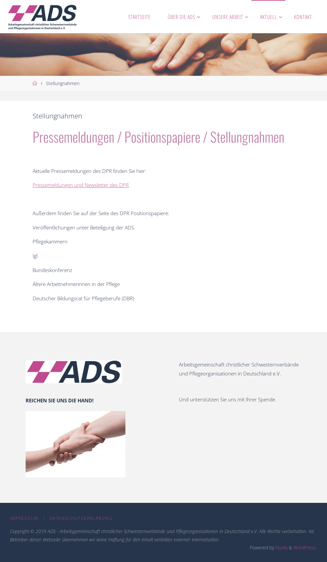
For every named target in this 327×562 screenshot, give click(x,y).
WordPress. (305, 547)
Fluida (280, 547)
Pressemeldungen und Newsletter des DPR (81, 185)
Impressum (24, 518)
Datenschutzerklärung (81, 518)
